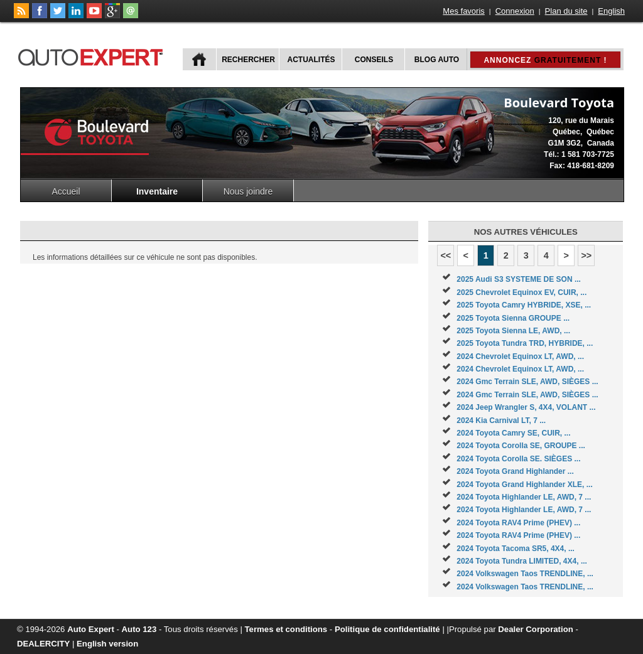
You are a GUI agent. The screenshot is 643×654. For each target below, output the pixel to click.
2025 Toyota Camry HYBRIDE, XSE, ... (524, 305)
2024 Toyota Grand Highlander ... (515, 471)
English (611, 11)
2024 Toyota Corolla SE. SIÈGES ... (518, 458)
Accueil (65, 191)
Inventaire (157, 191)
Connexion (514, 11)
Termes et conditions (286, 629)
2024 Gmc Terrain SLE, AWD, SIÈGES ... (527, 381)
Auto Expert (90, 629)
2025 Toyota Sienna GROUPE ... (513, 318)
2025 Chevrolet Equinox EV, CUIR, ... (521, 292)
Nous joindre (248, 191)
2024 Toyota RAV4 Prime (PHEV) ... (518, 522)
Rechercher (248, 59)
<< (445, 255)
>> (586, 255)
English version (107, 643)
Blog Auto (436, 59)
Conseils (374, 59)
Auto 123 (139, 629)
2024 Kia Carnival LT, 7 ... (501, 420)
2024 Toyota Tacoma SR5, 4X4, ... (516, 548)
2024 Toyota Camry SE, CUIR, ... (513, 433)
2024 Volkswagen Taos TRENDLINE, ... (525, 573)
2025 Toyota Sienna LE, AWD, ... (513, 330)
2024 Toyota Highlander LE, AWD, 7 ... (524, 497)
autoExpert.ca (93, 55)
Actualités (311, 59)
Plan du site (566, 11)
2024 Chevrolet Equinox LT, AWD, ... (520, 356)
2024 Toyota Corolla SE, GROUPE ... (521, 445)
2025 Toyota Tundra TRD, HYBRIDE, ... (525, 343)
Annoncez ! (545, 60)
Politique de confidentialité (387, 629)
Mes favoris (463, 11)
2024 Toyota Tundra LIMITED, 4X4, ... (522, 561)
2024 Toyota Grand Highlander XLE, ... (525, 484)
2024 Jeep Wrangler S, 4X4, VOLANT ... (526, 407)
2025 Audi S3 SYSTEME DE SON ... (519, 279)
